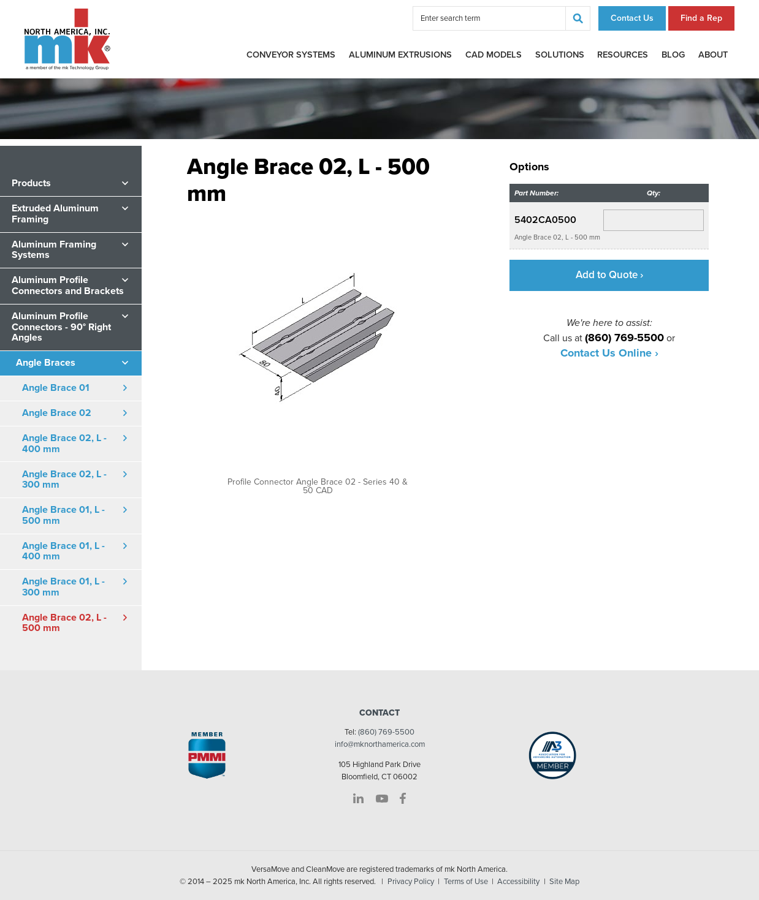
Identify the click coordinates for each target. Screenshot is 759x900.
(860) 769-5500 (386, 732)
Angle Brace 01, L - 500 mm (63, 515)
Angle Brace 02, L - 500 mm (64, 623)
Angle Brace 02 (56, 413)
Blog (673, 55)
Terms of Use (466, 882)
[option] (317, 351)
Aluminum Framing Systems (54, 250)
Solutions (559, 55)
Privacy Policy (410, 882)
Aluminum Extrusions (400, 55)
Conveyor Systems (290, 55)
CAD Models (493, 55)
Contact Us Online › (609, 353)
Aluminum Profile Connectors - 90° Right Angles (61, 327)
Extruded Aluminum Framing (55, 213)
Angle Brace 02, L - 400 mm (64, 443)
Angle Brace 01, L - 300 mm (63, 587)
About (713, 55)
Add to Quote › (609, 274)
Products (31, 183)
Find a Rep (701, 18)
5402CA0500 (545, 220)
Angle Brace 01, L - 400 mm (63, 551)
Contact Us (632, 18)
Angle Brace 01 (56, 388)
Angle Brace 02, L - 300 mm (64, 479)
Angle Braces (45, 363)
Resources (622, 55)
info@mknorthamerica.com (380, 744)
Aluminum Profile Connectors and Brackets (68, 285)
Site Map (564, 882)
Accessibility (518, 882)
